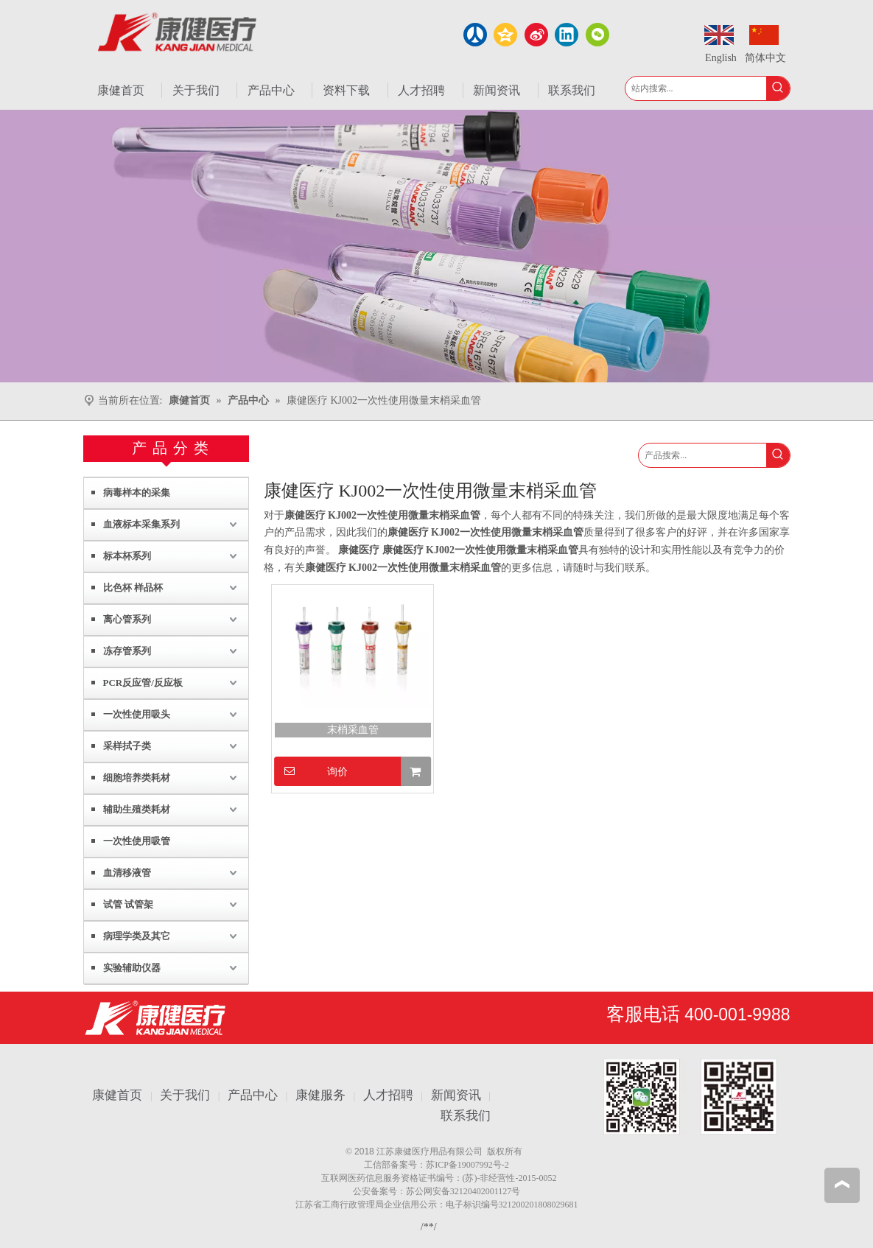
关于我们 (185, 1095)
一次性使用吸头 (136, 714)
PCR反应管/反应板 (143, 682)
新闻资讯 (456, 1095)
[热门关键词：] (778, 88)
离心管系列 (127, 619)
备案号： (408, 1165)
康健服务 (320, 1095)
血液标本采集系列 (141, 524)
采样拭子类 (127, 745)
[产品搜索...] (702, 455)
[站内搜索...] (695, 88)
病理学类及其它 (136, 936)
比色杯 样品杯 (133, 587)
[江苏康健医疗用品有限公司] (155, 1018)
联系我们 (466, 1116)
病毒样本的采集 (136, 492)
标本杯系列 (127, 555)
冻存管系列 (127, 650)
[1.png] (690, 1097)
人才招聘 (388, 1095)
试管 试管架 (128, 904)
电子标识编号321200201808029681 (512, 1204)
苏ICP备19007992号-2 (467, 1165)
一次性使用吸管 (136, 840)
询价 (311, 771)
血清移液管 (127, 872)
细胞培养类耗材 (136, 777)
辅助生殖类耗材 (136, 809)
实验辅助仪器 (132, 967)
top (842, 1185)
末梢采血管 (353, 729)
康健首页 (117, 1095)
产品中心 (253, 1095)
